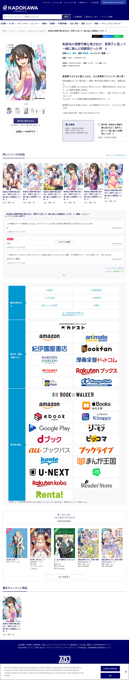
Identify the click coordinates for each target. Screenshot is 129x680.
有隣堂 (96, 305)
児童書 (53, 24)
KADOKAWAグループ (101, 640)
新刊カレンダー (91, 17)
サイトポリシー (70, 643)
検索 (66, 17)
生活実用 (75, 24)
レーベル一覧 (71, 3)
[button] (48, 111)
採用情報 (36, 640)
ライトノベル (23, 24)
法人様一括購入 (86, 640)
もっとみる (63, 572)
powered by (114, 271)
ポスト (98, 36)
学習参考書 (63, 24)
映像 (97, 24)
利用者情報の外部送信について (99, 643)
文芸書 (4, 24)
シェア (108, 36)
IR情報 (28, 640)
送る (119, 36)
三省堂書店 (96, 298)
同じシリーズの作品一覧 (115, 155)
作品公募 (95, 3)
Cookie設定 (82, 643)
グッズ (110, 24)
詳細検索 (77, 17)
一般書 (44, 24)
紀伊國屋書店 (96, 290)
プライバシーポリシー (54, 643)
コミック (35, 24)
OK (110, 676)
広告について (47, 640)
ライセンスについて (61, 640)
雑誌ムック (87, 24)
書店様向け (74, 640)
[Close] (126, 672)
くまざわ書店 (49, 298)
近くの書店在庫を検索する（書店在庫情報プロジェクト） (73, 314)
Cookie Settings (110, 669)
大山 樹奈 (71, 53)
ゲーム (104, 24)
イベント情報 (106, 17)
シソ (108, 53)
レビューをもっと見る (114, 268)
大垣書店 (49, 290)
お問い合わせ (39, 643)
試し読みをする (26, 121)
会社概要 (21, 640)
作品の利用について (25, 643)
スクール (117, 24)
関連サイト (84, 3)
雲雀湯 (85, 53)
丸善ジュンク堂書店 (49, 305)
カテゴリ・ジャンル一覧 (53, 3)
